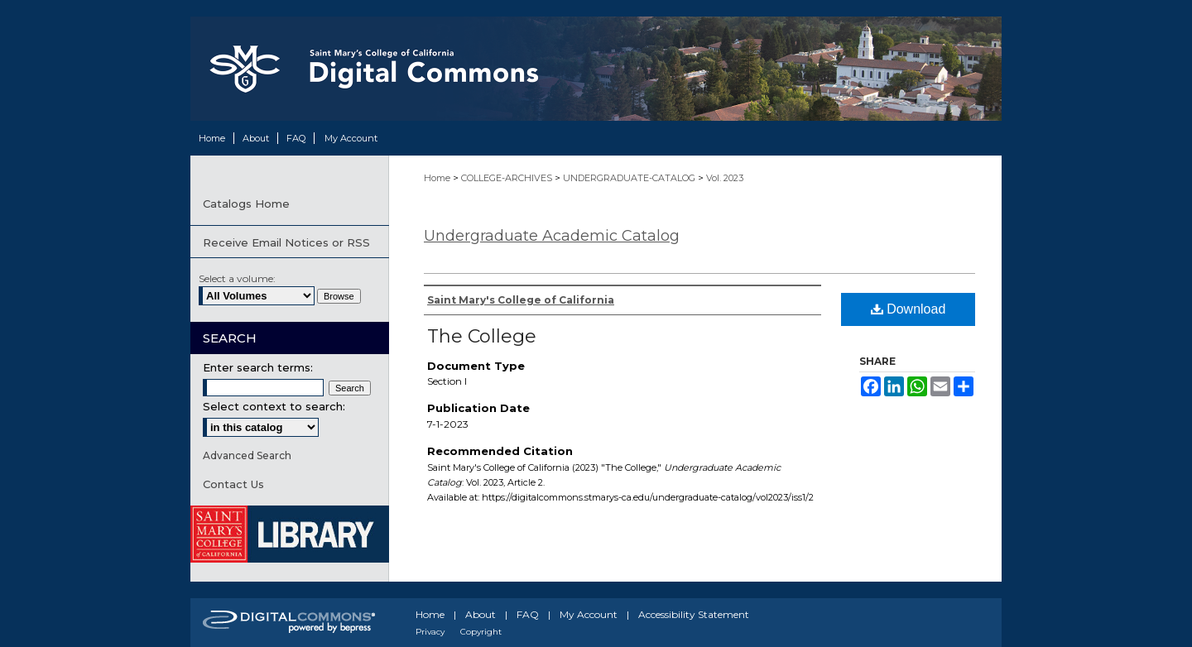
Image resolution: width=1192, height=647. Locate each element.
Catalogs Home (246, 203)
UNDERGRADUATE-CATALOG (630, 178)
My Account (589, 614)
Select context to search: (274, 406)
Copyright (481, 631)
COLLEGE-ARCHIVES (508, 178)
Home (438, 178)
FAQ (528, 614)
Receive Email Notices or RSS (286, 242)
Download (908, 309)
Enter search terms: (258, 367)
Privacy (430, 631)
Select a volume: (237, 278)
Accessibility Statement (693, 614)
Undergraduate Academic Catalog (552, 236)
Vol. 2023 (724, 178)
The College (481, 336)
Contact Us (233, 484)
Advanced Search (247, 455)
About (480, 614)
